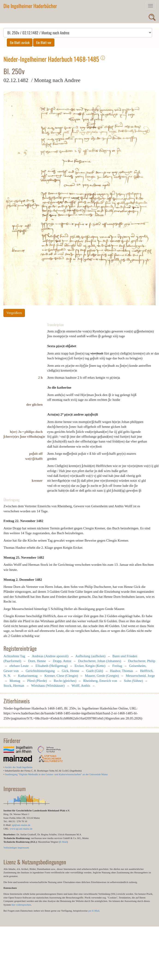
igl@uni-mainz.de (21, 825)
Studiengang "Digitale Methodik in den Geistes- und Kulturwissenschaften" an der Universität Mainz (56, 774)
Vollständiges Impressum (16, 847)
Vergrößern (14, 313)
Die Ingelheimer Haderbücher (30, 5)
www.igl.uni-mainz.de (21, 828)
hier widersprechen (21, 904)
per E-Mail (93, 910)
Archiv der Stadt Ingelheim (18, 767)
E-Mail (63, 841)
